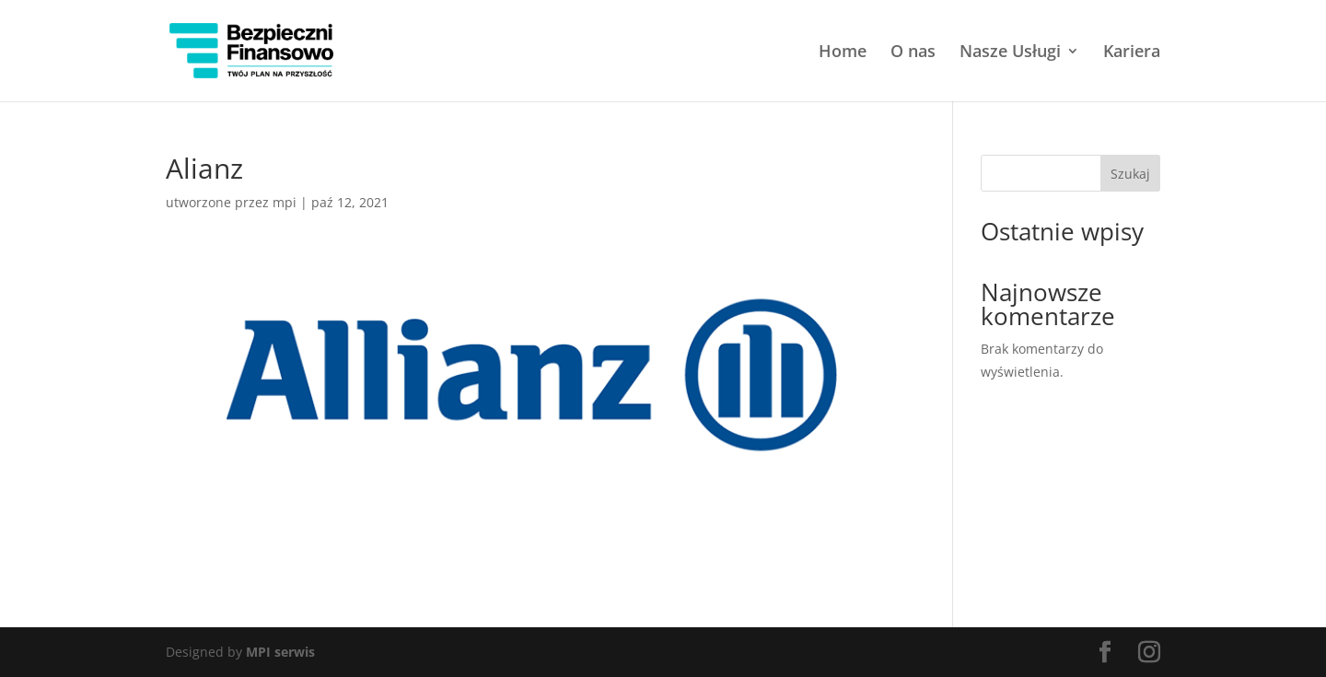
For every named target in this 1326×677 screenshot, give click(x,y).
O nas (913, 53)
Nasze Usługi (1010, 53)
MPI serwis (280, 651)
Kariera (1131, 53)
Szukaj (1130, 173)
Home (843, 53)
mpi (285, 202)
